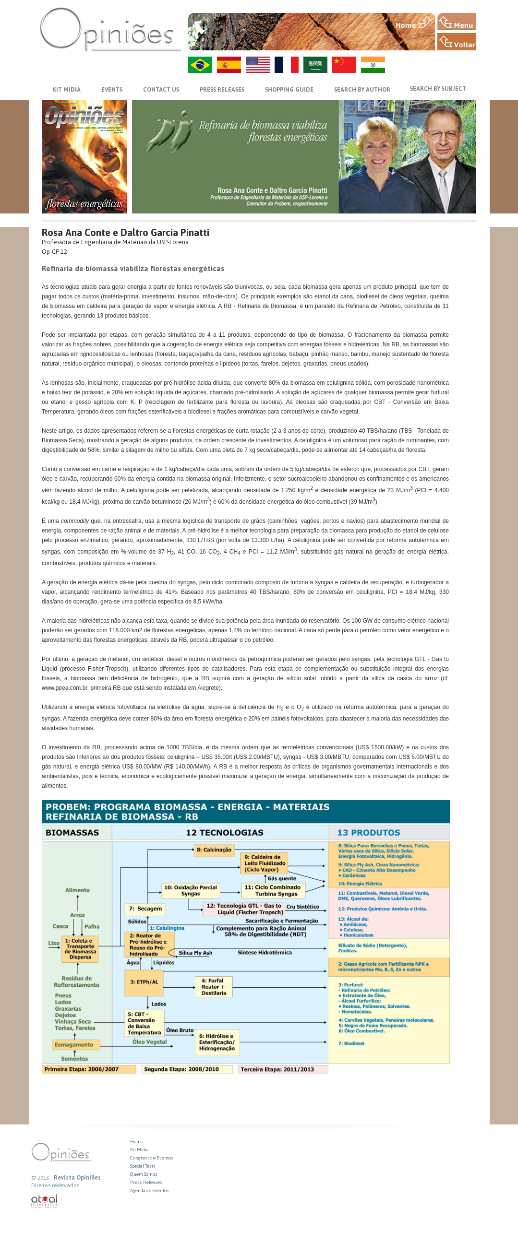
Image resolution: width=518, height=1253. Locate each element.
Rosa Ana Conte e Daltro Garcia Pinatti (125, 232)
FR (287, 65)
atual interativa (44, 1201)
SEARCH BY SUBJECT (438, 88)
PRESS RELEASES (222, 89)
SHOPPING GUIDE (289, 89)
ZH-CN (344, 65)
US (258, 65)
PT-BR (200, 65)
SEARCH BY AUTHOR (362, 89)
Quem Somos (143, 1174)
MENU (456, 21)
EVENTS (111, 89)
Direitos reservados (55, 1185)
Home (136, 1141)
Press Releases (146, 1182)
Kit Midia (139, 1149)
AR (315, 65)
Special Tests (143, 1166)
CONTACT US (161, 89)
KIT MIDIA (67, 89)
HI (373, 65)
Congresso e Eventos (151, 1157)
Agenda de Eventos (149, 1190)
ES (229, 65)
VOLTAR (456, 41)
